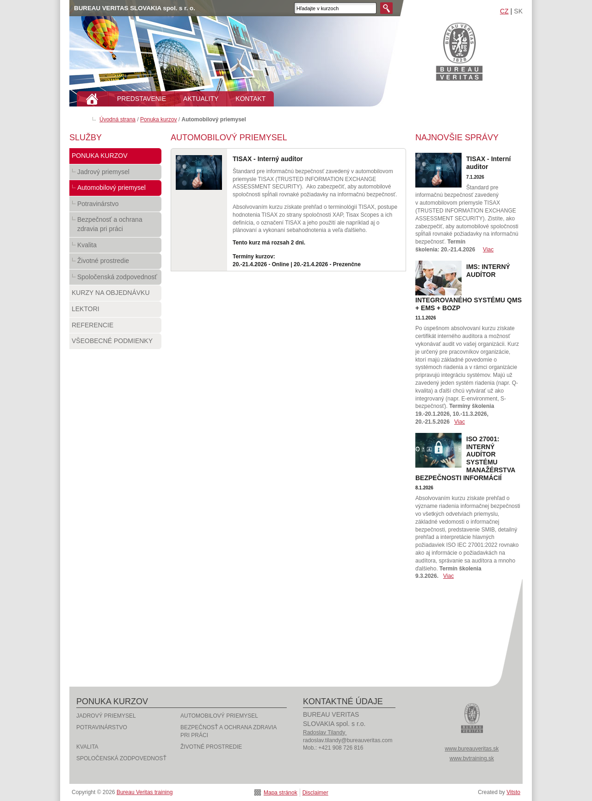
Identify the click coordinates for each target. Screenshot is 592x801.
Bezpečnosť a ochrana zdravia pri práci (115, 226)
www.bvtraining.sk (472, 758)
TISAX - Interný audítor (268, 159)
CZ (504, 11)
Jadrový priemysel (115, 174)
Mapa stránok (280, 792)
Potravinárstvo (115, 206)
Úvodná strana (117, 119)
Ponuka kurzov (158, 119)
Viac (488, 249)
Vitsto (513, 792)
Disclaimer (315, 792)
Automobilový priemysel (115, 190)
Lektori (115, 311)
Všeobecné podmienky (115, 343)
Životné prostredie (115, 263)
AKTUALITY (200, 98)
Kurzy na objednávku (115, 295)
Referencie (115, 327)
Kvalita (115, 247)
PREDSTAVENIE (141, 98)
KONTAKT (250, 98)
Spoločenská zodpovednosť (115, 279)
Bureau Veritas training (459, 51)
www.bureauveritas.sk (472, 748)
